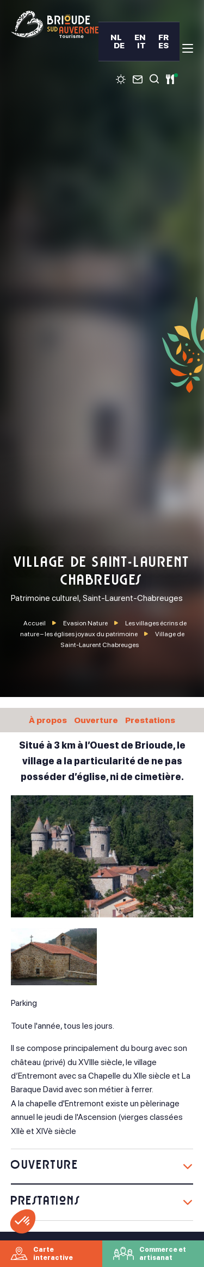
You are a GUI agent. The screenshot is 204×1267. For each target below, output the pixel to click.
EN (140, 37)
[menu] (187, 48)
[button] (23, 1221)
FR (163, 37)
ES (163, 45)
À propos (48, 720)
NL (116, 37)
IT (141, 45)
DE (119, 45)
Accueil (34, 623)
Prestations (150, 720)
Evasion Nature (86, 623)
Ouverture (96, 720)
